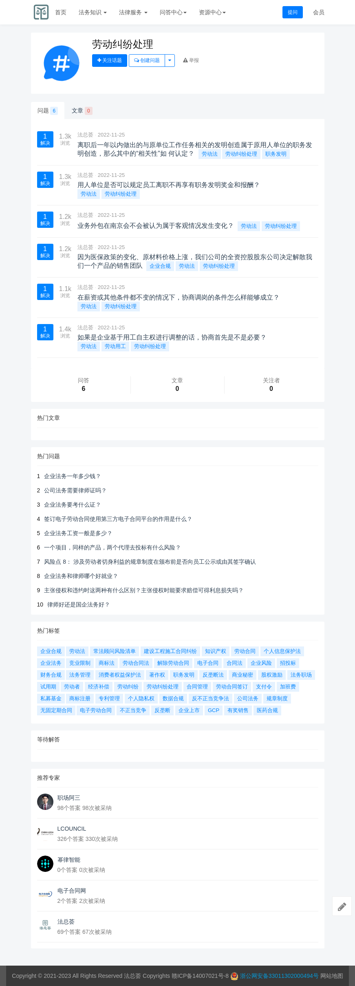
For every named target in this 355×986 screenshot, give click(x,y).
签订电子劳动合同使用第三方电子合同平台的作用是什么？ (118, 519)
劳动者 (72, 687)
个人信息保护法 (282, 651)
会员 (318, 12)
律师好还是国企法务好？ (78, 604)
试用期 (48, 687)
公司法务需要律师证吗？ (75, 490)
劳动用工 (115, 346)
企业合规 (160, 266)
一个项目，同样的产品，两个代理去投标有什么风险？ (112, 547)
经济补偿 (98, 687)
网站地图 (331, 976)
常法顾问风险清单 (114, 651)
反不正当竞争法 (210, 698)
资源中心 (212, 12)
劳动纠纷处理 (241, 154)
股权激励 (271, 675)
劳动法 (210, 154)
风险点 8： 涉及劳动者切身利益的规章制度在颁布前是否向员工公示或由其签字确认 (150, 561)
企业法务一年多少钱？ (72, 476)
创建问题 (147, 60)
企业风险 (261, 663)
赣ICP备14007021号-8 (201, 976)
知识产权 (215, 651)
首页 (60, 12)
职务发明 (276, 154)
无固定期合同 (56, 710)
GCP (213, 710)
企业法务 (51, 663)
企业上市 (189, 710)
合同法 (235, 663)
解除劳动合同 (173, 663)
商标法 (107, 663)
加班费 (288, 687)
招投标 (288, 663)
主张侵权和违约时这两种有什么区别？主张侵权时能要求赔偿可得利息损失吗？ (144, 590)
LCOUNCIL (71, 828)
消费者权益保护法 (120, 675)
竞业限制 (79, 663)
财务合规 (51, 675)
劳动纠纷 (128, 687)
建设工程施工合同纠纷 (170, 651)
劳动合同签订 (232, 687)
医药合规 (267, 710)
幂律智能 (68, 859)
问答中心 (173, 12)
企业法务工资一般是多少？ (78, 533)
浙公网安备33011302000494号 (279, 976)
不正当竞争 (133, 710)
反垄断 (162, 710)
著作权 (157, 675)
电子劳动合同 (96, 710)
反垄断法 (213, 675)
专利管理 (109, 698)
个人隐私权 (141, 698)
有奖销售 (238, 710)
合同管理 (197, 687)
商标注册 (79, 698)
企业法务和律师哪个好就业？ (81, 576)
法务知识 (93, 12)
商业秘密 (242, 675)
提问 (293, 12)
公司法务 (247, 698)
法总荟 (85, 135)
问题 (47, 111)
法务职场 (301, 675)
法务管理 (79, 675)
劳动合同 (245, 651)
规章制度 (277, 698)
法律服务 (133, 12)
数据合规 (173, 698)
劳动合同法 (136, 663)
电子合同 (207, 663)
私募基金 (51, 698)
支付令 (264, 687)
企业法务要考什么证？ (72, 504)
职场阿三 (68, 797)
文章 (82, 111)
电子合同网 (71, 890)
